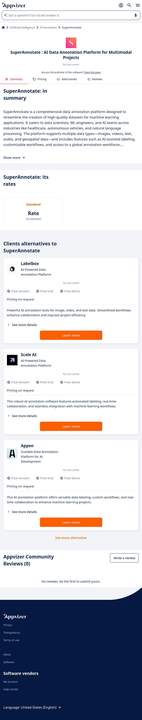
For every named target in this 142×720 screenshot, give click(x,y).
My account (10, 682)
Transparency (11, 632)
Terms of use (11, 640)
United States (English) (41, 707)
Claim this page (92, 72)
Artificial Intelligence (22, 27)
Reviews (94, 79)
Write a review (124, 558)
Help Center (10, 689)
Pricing (39, 79)
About (7, 654)
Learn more (71, 335)
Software (8, 662)
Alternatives (67, 79)
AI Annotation (48, 27)
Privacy (7, 625)
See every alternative (71, 538)
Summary (14, 79)
